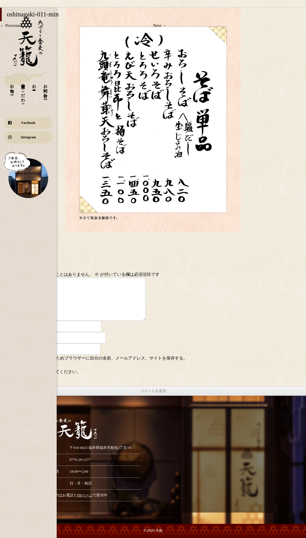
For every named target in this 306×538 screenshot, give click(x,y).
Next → (160, 25)
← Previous (10, 25)
